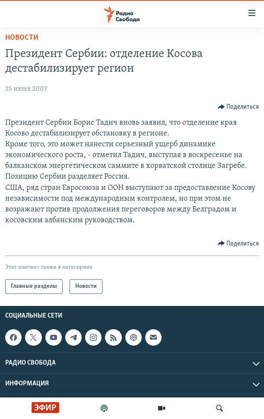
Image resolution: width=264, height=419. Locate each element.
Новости (21, 38)
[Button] (238, 107)
